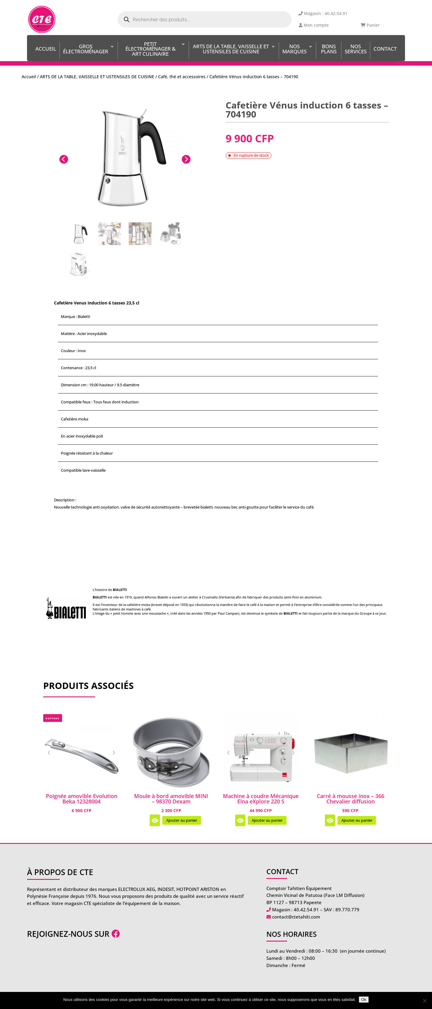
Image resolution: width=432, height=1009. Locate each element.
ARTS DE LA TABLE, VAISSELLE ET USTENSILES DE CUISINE (231, 49)
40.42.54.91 (306, 910)
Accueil (45, 49)
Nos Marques (294, 49)
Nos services (356, 49)
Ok (363, 999)
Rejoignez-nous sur (73, 933)
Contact (385, 49)
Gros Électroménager (85, 49)
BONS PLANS (329, 49)
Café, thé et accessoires (182, 76)
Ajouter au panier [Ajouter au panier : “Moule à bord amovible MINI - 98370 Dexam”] (181, 820)
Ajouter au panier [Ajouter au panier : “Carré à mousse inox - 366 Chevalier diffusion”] (356, 820)
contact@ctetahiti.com (296, 917)
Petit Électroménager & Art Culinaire (150, 50)
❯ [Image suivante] (114, 752)
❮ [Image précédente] (49, 752)
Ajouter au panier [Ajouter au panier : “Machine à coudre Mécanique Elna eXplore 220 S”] (267, 820)
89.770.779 (347, 910)
